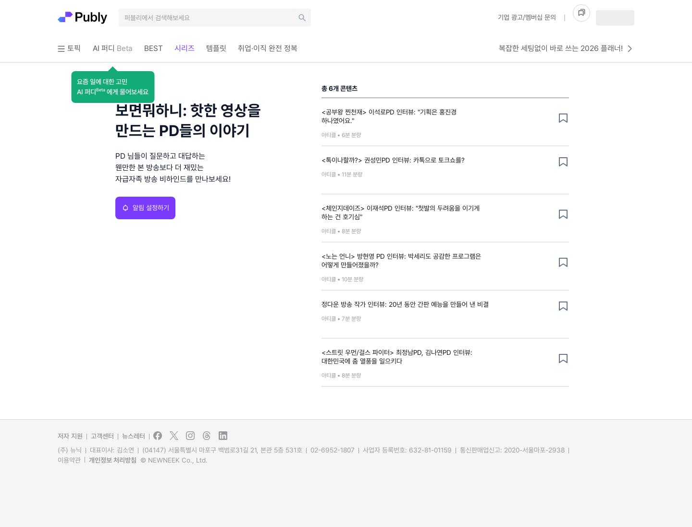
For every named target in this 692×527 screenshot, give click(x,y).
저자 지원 (70, 436)
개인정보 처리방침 (112, 460)
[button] (112, 87)
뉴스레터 (133, 436)
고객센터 (102, 436)
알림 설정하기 (145, 208)
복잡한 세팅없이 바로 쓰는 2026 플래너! (566, 48)
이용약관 (69, 460)
